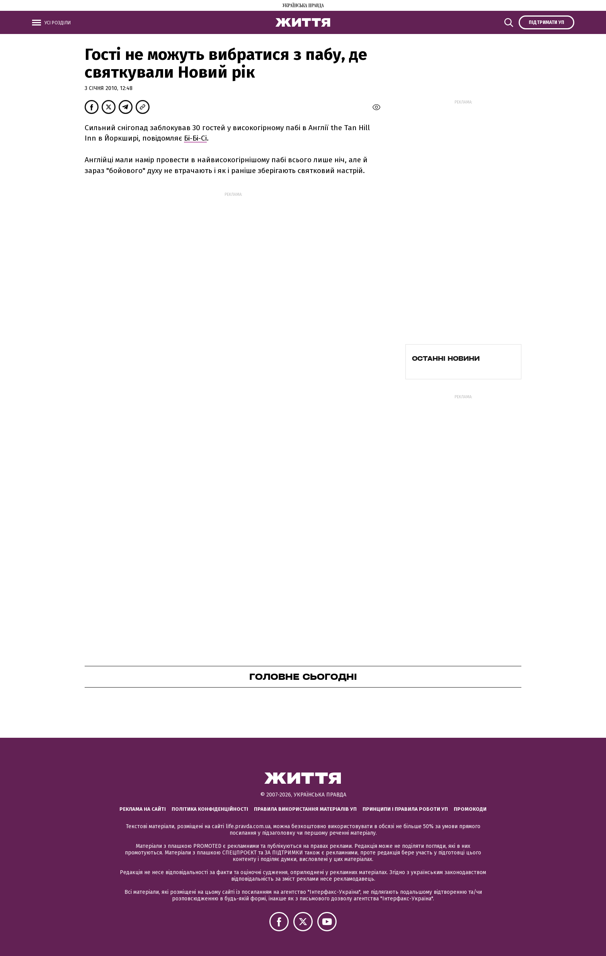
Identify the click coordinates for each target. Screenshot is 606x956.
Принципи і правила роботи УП (405, 809)
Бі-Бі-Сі (195, 138)
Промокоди (470, 809)
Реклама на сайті (142, 809)
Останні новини (446, 358)
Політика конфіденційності (210, 809)
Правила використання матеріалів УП (305, 809)
